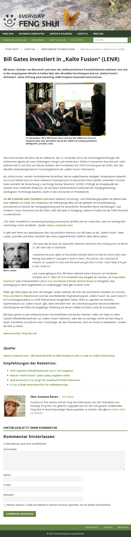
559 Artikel (68, 396)
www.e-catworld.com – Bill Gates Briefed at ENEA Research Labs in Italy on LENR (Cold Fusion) (59, 355)
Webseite (8, 494)
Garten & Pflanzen (61, 33)
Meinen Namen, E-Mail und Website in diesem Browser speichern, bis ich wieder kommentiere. (59, 504)
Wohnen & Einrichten (31, 33)
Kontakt (108, 527)
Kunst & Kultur (58, 40)
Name (6, 475)
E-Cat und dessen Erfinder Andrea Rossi (69, 281)
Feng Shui (8, 33)
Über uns (98, 33)
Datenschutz (92, 527)
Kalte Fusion (15, 176)
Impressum (123, 527)
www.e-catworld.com (59, 225)
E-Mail (6, 484)
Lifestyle (82, 33)
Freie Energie (38, 40)
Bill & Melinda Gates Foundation (25, 199)
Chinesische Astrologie (14, 40)
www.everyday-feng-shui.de (20, 333)
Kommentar (10, 449)
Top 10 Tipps (77, 40)
